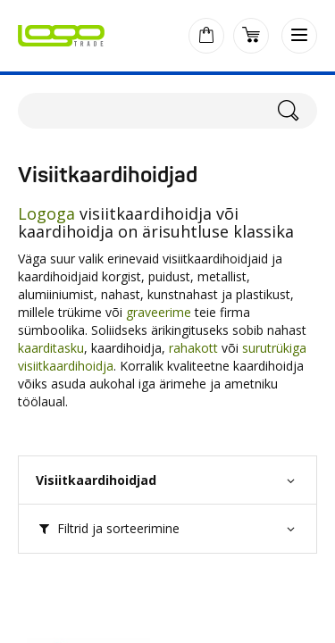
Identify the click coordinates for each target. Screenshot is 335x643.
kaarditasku (51, 347)
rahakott (193, 347)
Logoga (49, 213)
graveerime (158, 312)
